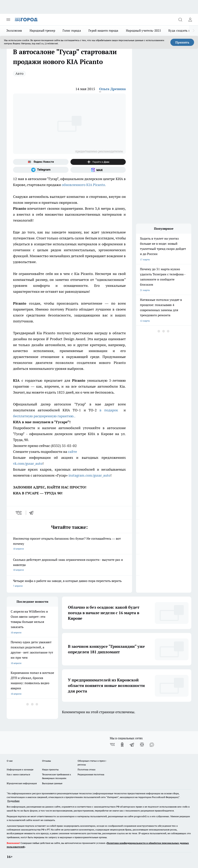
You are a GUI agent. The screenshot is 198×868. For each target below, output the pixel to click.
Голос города (72, 30)
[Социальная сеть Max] (98, 170)
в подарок (108, 410)
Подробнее (13, 800)
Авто (19, 73)
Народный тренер (42, 30)
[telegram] (33, 513)
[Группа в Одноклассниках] (122, 745)
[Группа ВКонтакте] (112, 745)
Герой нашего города (103, 30)
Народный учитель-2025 (143, 30)
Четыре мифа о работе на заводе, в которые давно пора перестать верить (69, 583)
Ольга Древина (112, 89)
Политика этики (86, 769)
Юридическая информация (22, 783)
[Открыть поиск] (180, 20)
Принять (182, 42)
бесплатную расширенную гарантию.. (44, 416)
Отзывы (46, 760)
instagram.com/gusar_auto (89, 475)
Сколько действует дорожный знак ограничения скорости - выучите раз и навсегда (69, 565)
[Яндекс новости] (41, 162)
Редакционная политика (91, 774)
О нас (10, 760)
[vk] (19, 513)
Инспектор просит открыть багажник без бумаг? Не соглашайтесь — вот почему (69, 543)
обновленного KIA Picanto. (84, 184)
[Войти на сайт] (190, 20)
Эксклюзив (14, 30)
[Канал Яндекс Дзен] (98, 162)
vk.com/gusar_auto (27, 463)
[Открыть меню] (8, 20)
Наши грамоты (50, 769)
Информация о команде (20, 769)
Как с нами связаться (18, 774)
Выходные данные (52, 783)
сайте (73, 451)
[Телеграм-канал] (41, 170)
